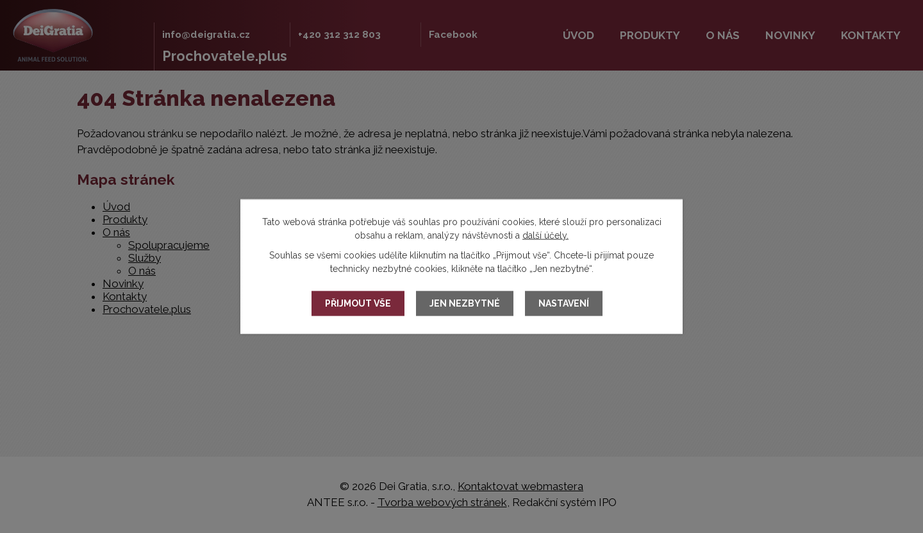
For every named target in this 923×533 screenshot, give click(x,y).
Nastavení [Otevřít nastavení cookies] (563, 303)
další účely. (545, 235)
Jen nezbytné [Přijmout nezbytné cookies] (464, 303)
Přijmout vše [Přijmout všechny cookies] (358, 303)
